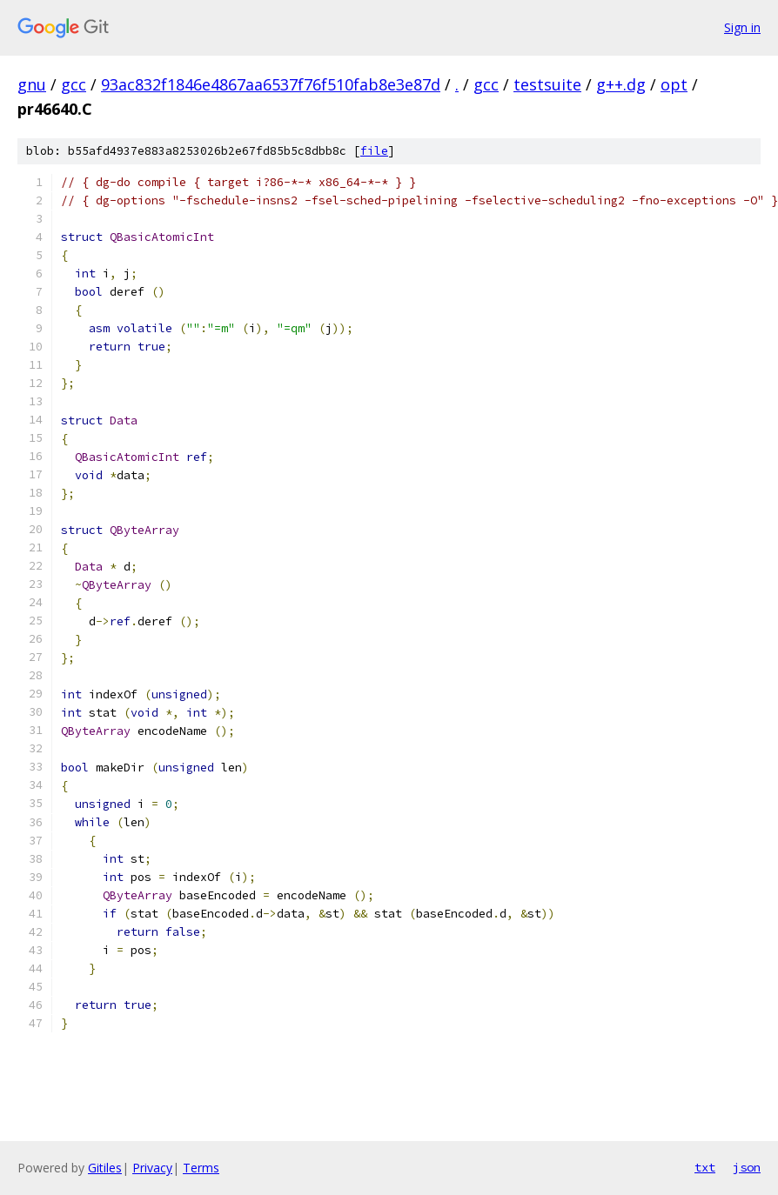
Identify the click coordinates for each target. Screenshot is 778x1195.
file (374, 151)
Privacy (152, 1167)
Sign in (742, 27)
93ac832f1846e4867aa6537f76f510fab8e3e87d (270, 84)
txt (704, 1167)
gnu (31, 84)
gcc (73, 84)
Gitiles (105, 1167)
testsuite (547, 84)
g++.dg (621, 84)
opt (674, 84)
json (747, 1167)
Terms (201, 1167)
